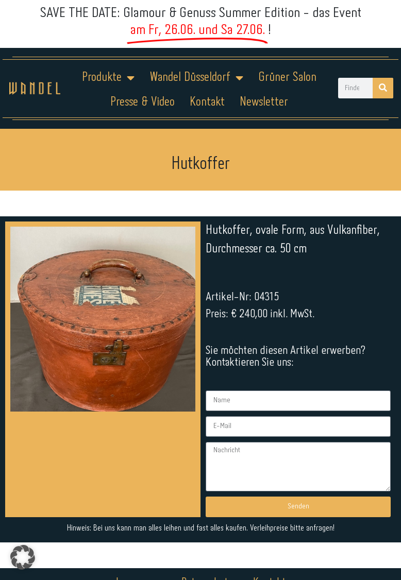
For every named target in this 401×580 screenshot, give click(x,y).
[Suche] (383, 88)
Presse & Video (142, 102)
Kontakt (207, 102)
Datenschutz (206, 547)
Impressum (138, 547)
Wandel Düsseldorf (196, 77)
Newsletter (264, 102)
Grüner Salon (287, 77)
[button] (22, 557)
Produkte (108, 77)
